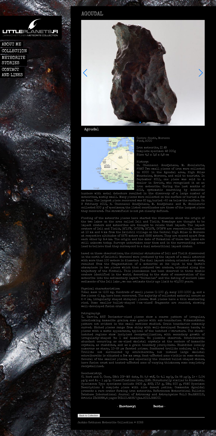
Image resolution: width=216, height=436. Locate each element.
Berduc (158, 406)
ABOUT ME (11, 44)
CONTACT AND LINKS (12, 72)
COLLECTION (14, 51)
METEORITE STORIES (13, 60)
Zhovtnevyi (127, 406)
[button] (85, 73)
